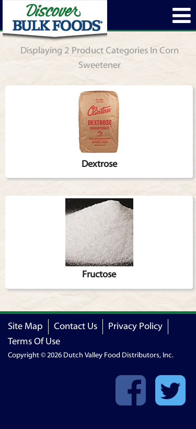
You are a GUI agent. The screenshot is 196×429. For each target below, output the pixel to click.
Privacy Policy (135, 326)
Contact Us (75, 326)
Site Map (25, 326)
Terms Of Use (34, 341)
